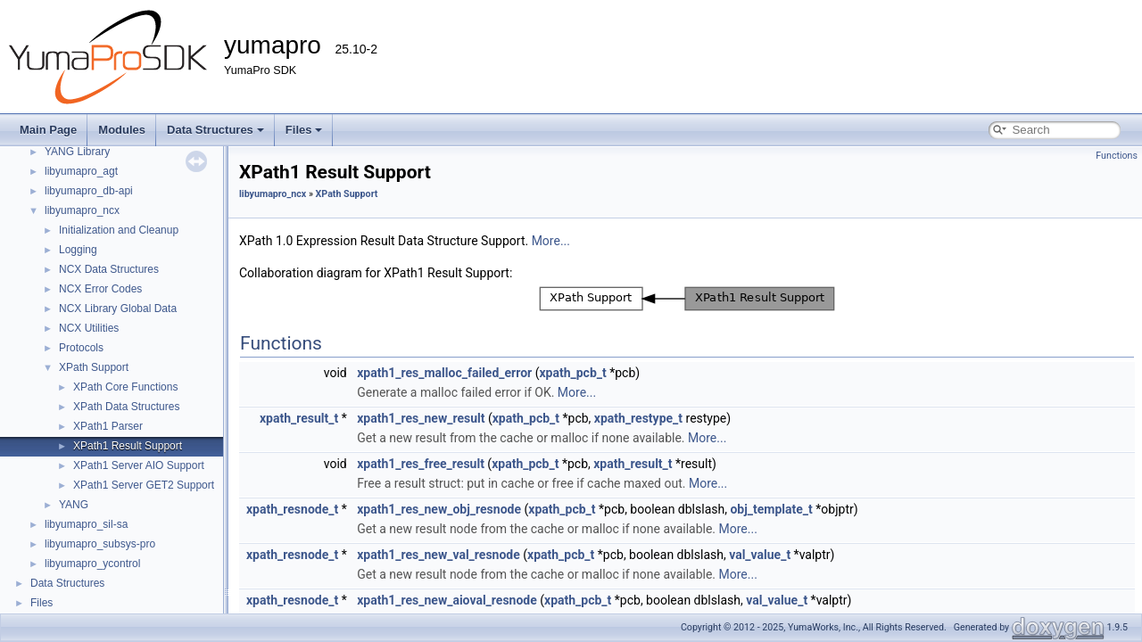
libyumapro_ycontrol (92, 563)
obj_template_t (771, 509)
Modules (121, 129)
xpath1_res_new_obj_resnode (439, 509)
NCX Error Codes (100, 289)
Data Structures (215, 129)
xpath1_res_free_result (420, 464)
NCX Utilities (89, 328)
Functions (1117, 155)
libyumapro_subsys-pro (100, 544)
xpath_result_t (299, 418)
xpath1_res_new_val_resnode (438, 554)
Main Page (48, 129)
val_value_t (759, 554)
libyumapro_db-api (89, 191)
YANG (73, 504)
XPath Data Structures (126, 406)
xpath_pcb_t (572, 373)
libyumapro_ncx (82, 210)
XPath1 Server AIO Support (138, 465)
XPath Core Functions (125, 387)
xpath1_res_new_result (420, 418)
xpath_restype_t (638, 418)
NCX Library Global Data (118, 308)
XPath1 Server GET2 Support (143, 485)
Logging (78, 249)
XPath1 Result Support (127, 446)
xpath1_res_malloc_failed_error (444, 373)
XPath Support (93, 367)
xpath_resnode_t (292, 509)
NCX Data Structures (109, 269)
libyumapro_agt (81, 171)
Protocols (81, 348)
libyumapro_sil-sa (86, 524)
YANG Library (77, 151)
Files (304, 129)
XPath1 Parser (108, 426)
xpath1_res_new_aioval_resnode (447, 600)
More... (551, 241)
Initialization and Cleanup (118, 230)
